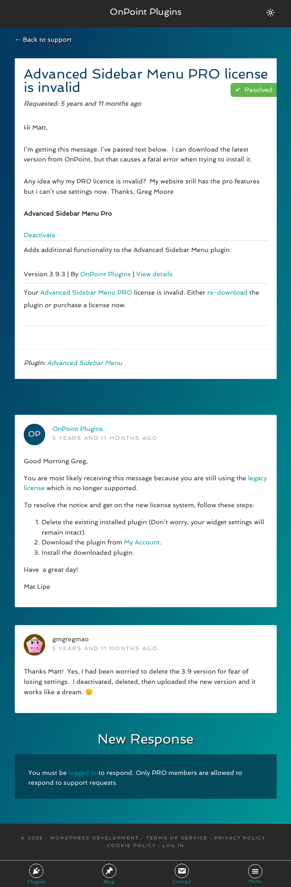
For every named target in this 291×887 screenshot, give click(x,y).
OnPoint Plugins (146, 11)
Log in (173, 845)
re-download (227, 292)
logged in (82, 772)
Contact (182, 874)
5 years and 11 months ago (105, 438)
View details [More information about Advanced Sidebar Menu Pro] (154, 274)
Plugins (36, 874)
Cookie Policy (131, 845)
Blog (109, 874)
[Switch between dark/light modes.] (270, 12)
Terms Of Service (177, 837)
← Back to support (43, 39)
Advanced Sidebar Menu (84, 362)
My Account (142, 542)
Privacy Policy (239, 837)
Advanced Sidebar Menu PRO (86, 292)
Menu (255, 874)
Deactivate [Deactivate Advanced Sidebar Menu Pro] (40, 235)
